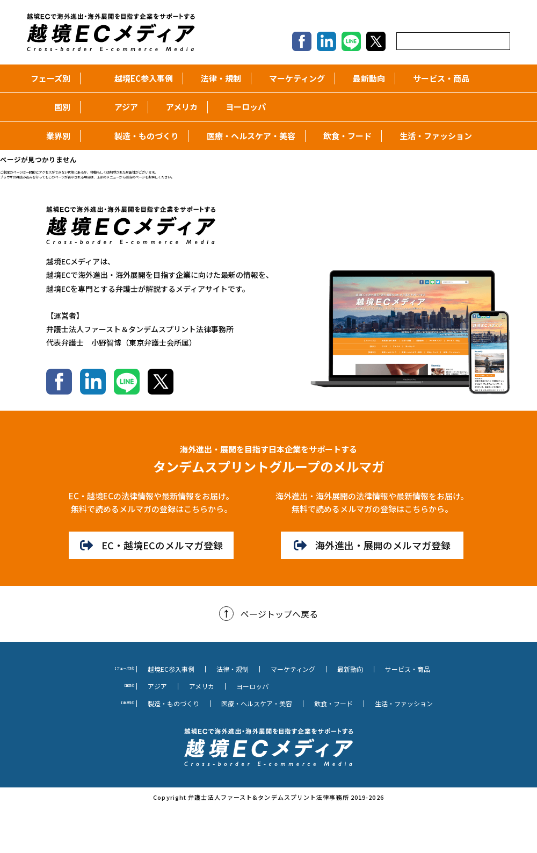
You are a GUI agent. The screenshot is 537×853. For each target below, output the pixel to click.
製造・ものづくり (142, 135)
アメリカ (178, 106)
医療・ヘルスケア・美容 (247, 135)
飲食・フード (343, 135)
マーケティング (293, 78)
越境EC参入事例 (139, 78)
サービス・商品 (437, 78)
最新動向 (365, 78)
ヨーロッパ (241, 106)
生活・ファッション (431, 135)
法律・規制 (217, 78)
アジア (122, 106)
